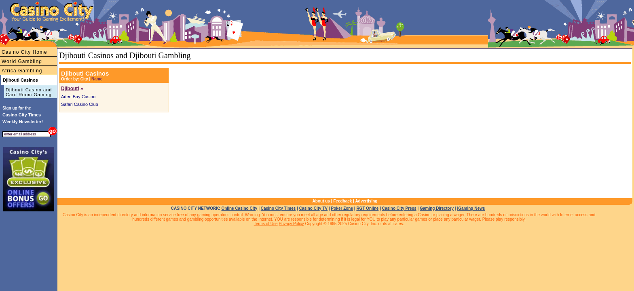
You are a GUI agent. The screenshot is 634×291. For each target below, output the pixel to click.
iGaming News (471, 208)
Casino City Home (24, 52)
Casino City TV (313, 208)
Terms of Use (266, 223)
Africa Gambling (22, 71)
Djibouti (70, 88)
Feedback (342, 201)
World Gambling (22, 61)
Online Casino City (239, 208)
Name (96, 79)
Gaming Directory (437, 208)
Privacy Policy (291, 223)
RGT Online (367, 208)
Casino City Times (278, 208)
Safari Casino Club (79, 104)
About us (321, 201)
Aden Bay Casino (78, 96)
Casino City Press (399, 208)
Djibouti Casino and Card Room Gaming (29, 92)
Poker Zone (342, 208)
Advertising (366, 201)
